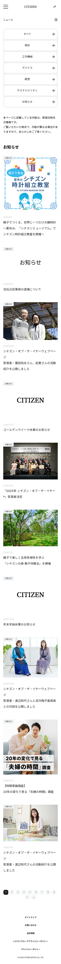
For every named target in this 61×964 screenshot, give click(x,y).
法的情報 (30, 933)
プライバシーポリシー (30, 949)
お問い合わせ (30, 925)
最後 (33, 897)
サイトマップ (30, 917)
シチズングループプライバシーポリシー (30, 941)
